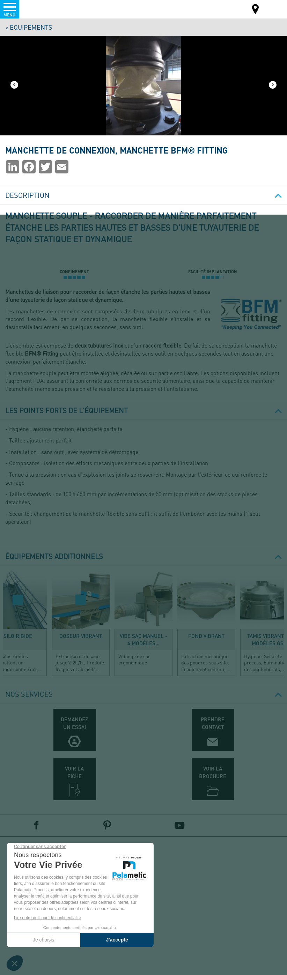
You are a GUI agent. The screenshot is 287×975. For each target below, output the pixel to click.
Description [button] (143, 195)
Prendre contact (213, 723)
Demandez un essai (74, 723)
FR (272, 8)
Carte (255, 10)
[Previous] (14, 85)
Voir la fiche (74, 772)
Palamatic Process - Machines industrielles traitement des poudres (43, 8)
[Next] (273, 85)
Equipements (31, 27)
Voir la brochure (212, 772)
